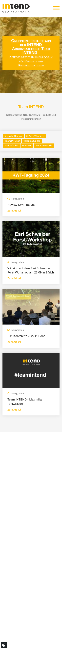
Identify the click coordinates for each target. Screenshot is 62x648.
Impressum (11, 633)
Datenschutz (27, 633)
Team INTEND (12, 141)
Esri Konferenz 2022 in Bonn (26, 336)
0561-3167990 (15, 602)
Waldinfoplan (11, 145)
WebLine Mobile (44, 145)
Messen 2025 (29, 549)
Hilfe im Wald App (35, 136)
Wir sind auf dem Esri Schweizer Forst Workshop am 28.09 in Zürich (30, 270)
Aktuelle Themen (13, 136)
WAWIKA (27, 145)
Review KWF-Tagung (21, 204)
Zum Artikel (14, 210)
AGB (39, 633)
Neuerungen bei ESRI (34, 528)
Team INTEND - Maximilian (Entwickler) (25, 401)
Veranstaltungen (32, 141)
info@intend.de (15, 596)
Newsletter (50, 633)
